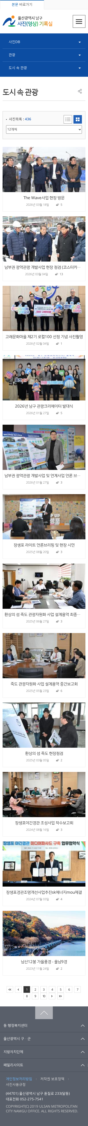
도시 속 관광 (18, 68)
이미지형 (77, 119)
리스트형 (68, 119)
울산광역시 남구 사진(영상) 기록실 (27, 21)
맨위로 (44, 1012)
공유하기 (79, 91)
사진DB (14, 42)
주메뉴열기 (79, 21)
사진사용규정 (16, 1085)
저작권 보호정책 (52, 1079)
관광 (12, 55)
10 (43, 996)
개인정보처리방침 (19, 1079)
